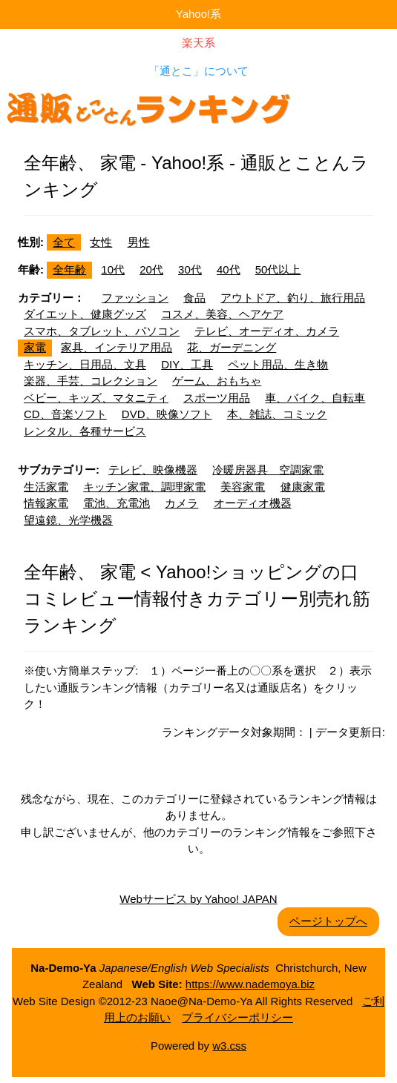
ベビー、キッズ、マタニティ (96, 397)
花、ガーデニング (231, 347)
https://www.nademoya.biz (250, 984)
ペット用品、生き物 (278, 364)
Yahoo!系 (198, 13)
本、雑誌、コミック (277, 414)
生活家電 (46, 486)
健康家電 (302, 486)
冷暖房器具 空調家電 (268, 469)
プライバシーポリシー (237, 1017)
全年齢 (69, 269)
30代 (190, 269)
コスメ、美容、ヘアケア (222, 314)
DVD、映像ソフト (167, 414)
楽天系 (198, 42)
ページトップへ (328, 921)
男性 (139, 242)
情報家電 (46, 503)
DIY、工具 (187, 364)
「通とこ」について (198, 70)
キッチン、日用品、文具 (85, 364)
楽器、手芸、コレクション (90, 380)
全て (64, 242)
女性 (101, 242)
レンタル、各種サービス (85, 431)
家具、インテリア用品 (116, 347)
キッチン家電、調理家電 (144, 486)
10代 (113, 269)
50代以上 (278, 269)
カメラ (181, 503)
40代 (228, 269)
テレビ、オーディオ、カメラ (266, 331)
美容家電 (242, 486)
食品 (194, 297)
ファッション (135, 297)
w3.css (229, 1045)
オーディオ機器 (253, 503)
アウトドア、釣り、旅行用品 (292, 297)
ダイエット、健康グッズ (85, 314)
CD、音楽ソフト (65, 414)
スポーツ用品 (216, 397)
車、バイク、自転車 (315, 397)
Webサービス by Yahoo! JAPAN (198, 898)
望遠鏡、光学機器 (68, 520)
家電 (35, 347)
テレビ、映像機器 (152, 469)
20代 (151, 269)
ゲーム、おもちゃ (216, 380)
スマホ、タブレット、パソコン (102, 331)
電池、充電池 (116, 503)
